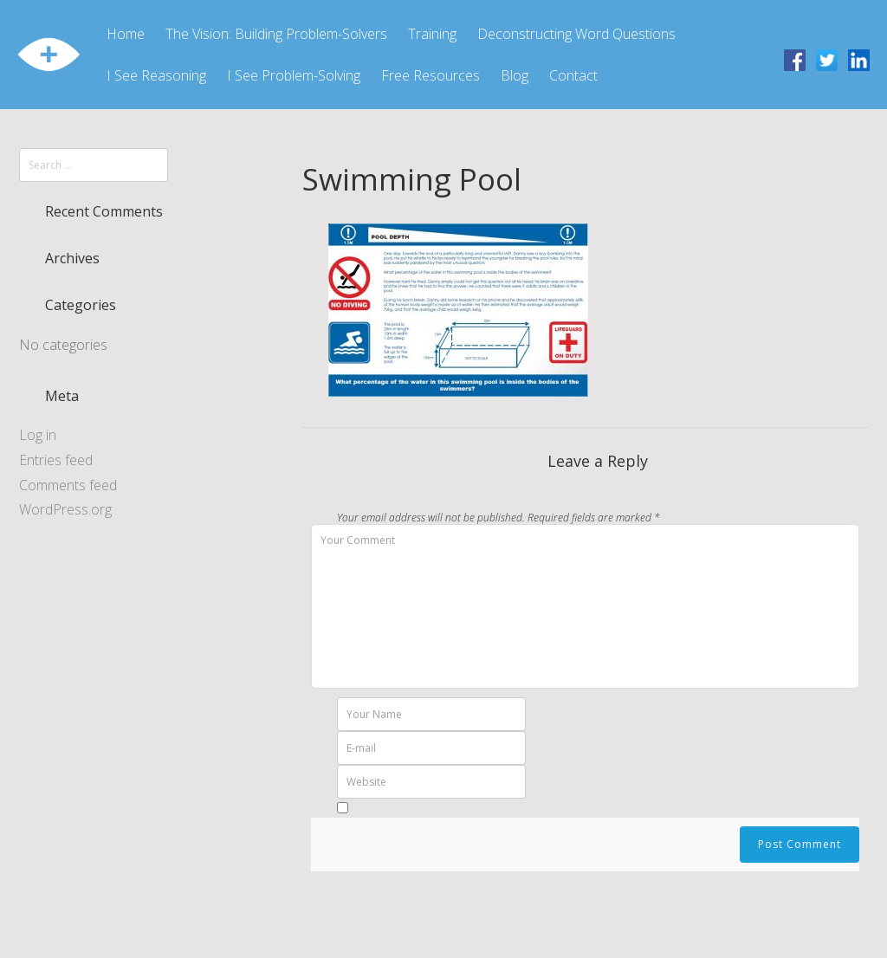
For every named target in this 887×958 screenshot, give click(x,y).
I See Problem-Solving (293, 75)
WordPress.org (65, 509)
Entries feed (56, 459)
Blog (514, 75)
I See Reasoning (156, 75)
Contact (573, 75)
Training (432, 33)
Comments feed (68, 485)
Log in (37, 434)
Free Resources (430, 75)
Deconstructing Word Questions (576, 33)
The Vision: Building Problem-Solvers (276, 33)
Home (126, 33)
